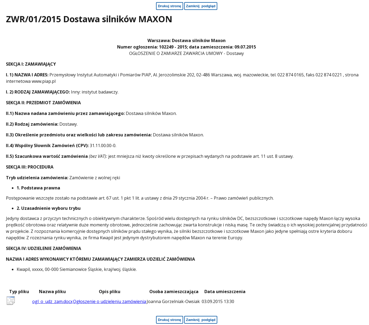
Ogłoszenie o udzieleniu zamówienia (109, 301)
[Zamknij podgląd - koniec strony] (201, 320)
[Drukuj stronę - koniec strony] (169, 320)
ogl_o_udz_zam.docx (52, 301)
